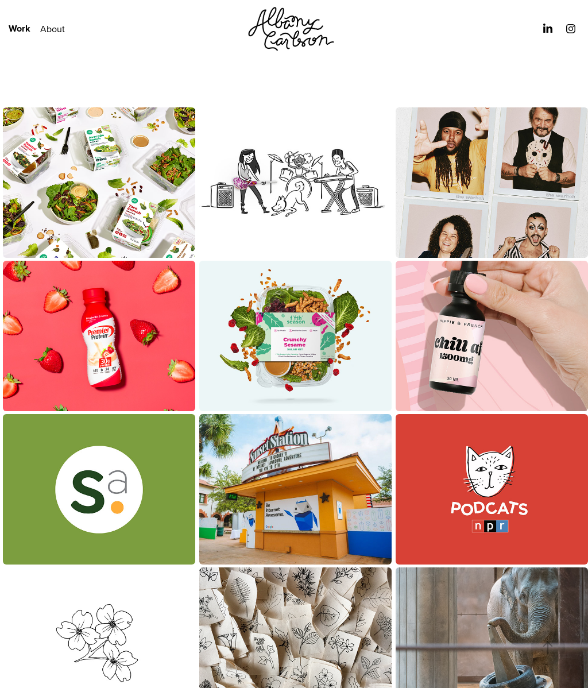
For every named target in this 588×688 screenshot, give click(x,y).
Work (19, 28)
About (52, 28)
